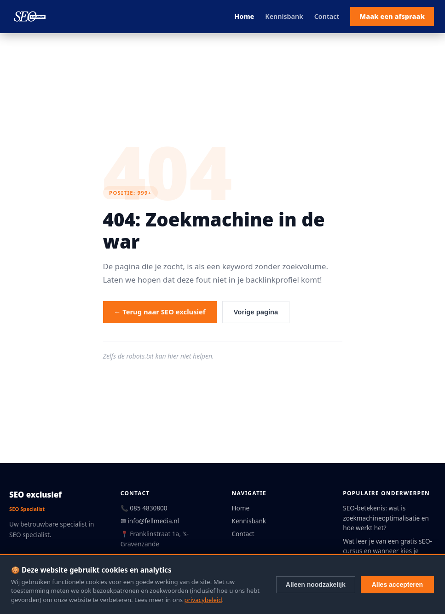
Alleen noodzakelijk (316, 584)
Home (244, 16)
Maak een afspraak (392, 16)
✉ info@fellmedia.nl (150, 520)
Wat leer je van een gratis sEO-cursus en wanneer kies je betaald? (387, 551)
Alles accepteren (397, 584)
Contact (327, 16)
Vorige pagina (256, 312)
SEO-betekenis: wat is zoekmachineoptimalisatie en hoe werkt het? (386, 518)
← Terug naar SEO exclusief (160, 311)
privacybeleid (203, 600)
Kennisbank (284, 16)
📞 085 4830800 (144, 508)
